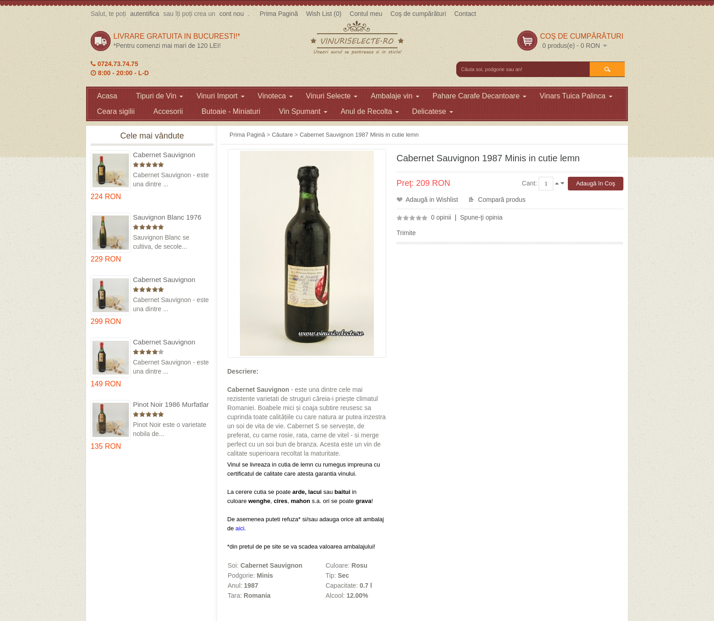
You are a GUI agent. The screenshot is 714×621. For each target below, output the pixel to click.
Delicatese (432, 111)
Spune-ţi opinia (481, 217)
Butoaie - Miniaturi (231, 111)
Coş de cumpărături (418, 13)
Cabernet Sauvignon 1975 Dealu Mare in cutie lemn (171, 155)
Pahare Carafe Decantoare (479, 96)
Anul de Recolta (370, 111)
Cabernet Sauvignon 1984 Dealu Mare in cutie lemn (171, 342)
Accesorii (168, 111)
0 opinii (441, 217)
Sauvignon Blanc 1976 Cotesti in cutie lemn (167, 217)
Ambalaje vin (395, 96)
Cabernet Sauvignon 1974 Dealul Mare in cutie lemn (164, 280)
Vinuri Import (220, 96)
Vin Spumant (303, 111)
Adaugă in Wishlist (432, 199)
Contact (465, 13)
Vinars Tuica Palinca (576, 96)
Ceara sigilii (116, 111)
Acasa (107, 96)
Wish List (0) (324, 13)
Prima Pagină (279, 13)
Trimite (406, 232)
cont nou (231, 13)
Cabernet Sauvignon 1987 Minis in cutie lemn (359, 134)
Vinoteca (275, 96)
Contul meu (366, 13)
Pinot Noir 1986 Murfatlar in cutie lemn (171, 404)
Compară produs (501, 199)
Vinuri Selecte (331, 96)
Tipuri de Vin (159, 96)
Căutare (282, 134)
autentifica (144, 13)
